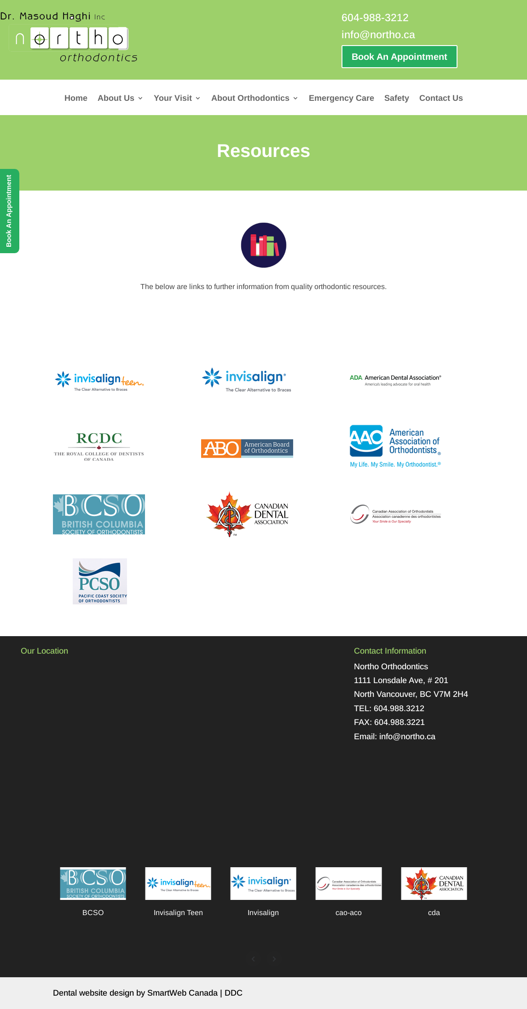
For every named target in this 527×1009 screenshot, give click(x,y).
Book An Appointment (399, 57)
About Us (116, 99)
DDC (234, 992)
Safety (396, 99)
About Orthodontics (250, 99)
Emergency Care (341, 99)
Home (75, 99)
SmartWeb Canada (182, 992)
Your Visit (173, 99)
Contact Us (441, 99)
